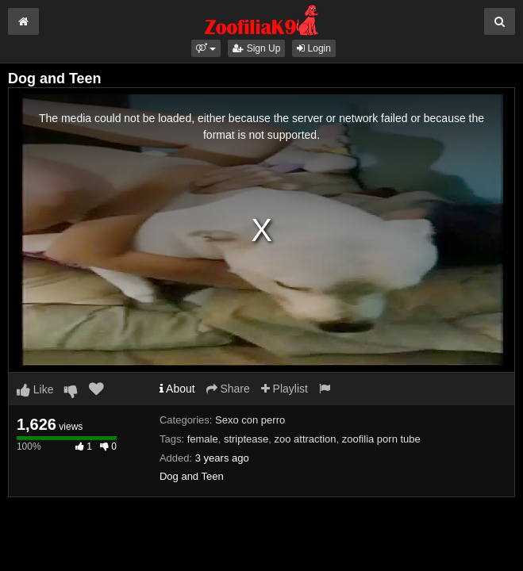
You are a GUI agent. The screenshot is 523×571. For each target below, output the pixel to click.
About (177, 388)
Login (314, 48)
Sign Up (256, 48)
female (202, 439)
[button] (206, 48)
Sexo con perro (250, 420)
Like (35, 389)
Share (228, 388)
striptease (246, 439)
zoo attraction (305, 439)
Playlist (284, 388)
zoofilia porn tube (381, 439)
